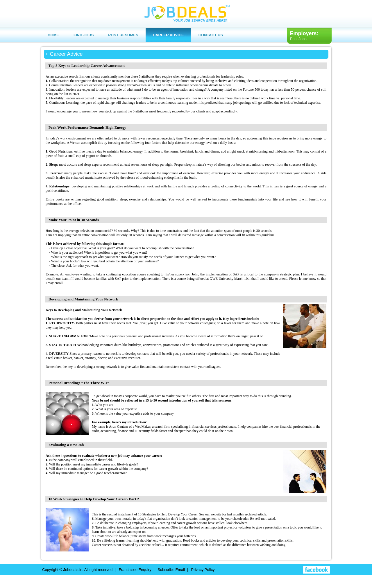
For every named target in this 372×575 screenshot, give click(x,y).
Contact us (210, 35)
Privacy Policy (203, 569)
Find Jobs (84, 35)
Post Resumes (123, 35)
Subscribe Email (171, 569)
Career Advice (168, 35)
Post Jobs (298, 39)
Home (53, 35)
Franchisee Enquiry (135, 569)
